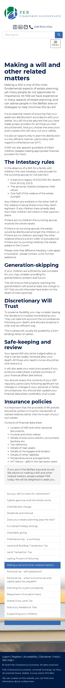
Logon (6, 656)
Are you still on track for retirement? (28, 493)
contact (40, 476)
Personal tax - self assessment (24, 571)
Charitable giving (17, 532)
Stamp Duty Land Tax (20, 600)
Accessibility (30, 656)
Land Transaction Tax (19, 552)
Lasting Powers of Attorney (23, 558)
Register (17, 656)
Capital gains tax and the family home (29, 500)
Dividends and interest (20, 513)
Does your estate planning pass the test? (31, 519)
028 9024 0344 (43, 26)
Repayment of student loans (24, 594)
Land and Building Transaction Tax (27, 545)
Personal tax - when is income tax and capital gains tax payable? (29, 580)
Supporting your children (22, 613)
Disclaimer (45, 656)
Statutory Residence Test (22, 607)
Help (56, 656)
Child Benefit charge (19, 506)
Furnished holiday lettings (22, 526)
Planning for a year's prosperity (25, 588)
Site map (7, 660)
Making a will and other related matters (30, 565)
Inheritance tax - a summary (23, 539)
